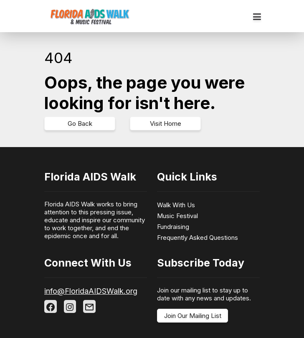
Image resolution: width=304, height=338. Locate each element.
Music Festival (177, 216)
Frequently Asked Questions (197, 237)
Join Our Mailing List (192, 316)
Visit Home (165, 123)
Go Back (80, 123)
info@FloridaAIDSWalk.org (90, 291)
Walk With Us (176, 205)
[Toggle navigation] (257, 17)
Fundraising (173, 227)
